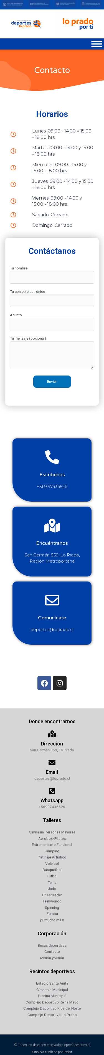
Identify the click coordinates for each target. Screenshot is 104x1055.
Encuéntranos (52, 543)
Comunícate (52, 618)
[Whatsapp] (52, 790)
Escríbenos (52, 475)
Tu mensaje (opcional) (52, 353)
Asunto (52, 322)
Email (52, 772)
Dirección (52, 744)
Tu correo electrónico (52, 298)
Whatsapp (52, 800)
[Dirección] (52, 733)
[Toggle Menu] (96, 44)
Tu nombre (52, 275)
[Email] (52, 762)
